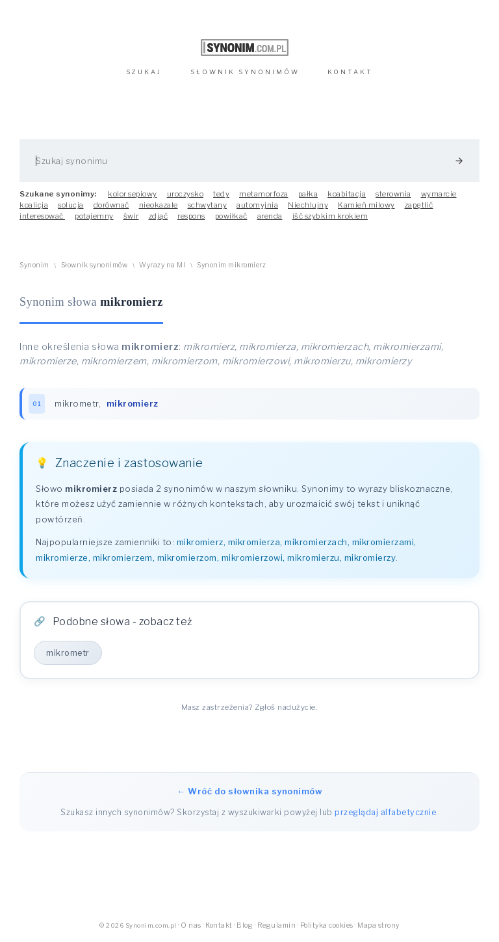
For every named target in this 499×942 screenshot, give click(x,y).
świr (131, 216)
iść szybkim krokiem (330, 216)
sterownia (393, 193)
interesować (42, 216)
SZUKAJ (144, 71)
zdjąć (158, 216)
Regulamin (276, 925)
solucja (71, 204)
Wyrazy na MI (162, 265)
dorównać (111, 204)
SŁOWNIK (245, 71)
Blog (245, 925)
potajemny (94, 216)
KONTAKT (350, 71)
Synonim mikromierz (231, 265)
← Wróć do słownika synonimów (249, 791)
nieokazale (158, 204)
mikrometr (77, 403)
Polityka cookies (326, 925)
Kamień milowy (366, 204)
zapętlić (419, 204)
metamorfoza (263, 193)
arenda (270, 216)
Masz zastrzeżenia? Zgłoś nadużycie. (249, 707)
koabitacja (346, 193)
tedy (221, 193)
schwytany (207, 204)
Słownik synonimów (94, 265)
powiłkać (231, 216)
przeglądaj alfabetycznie (385, 812)
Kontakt (219, 925)
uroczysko (185, 193)
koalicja (33, 204)
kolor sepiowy (132, 193)
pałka (308, 193)
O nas (191, 925)
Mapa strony (378, 925)
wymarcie (439, 193)
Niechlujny (308, 204)
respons (191, 216)
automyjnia (257, 204)
